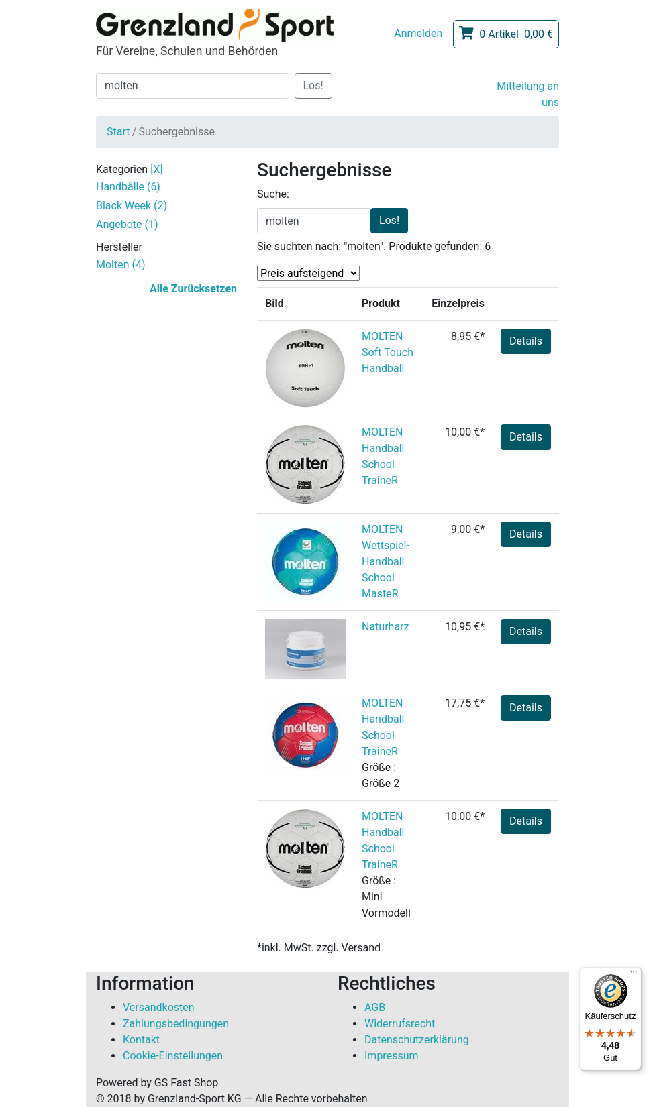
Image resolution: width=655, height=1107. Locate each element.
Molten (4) (121, 264)
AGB (374, 1007)
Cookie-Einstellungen (173, 1055)
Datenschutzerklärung (416, 1039)
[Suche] (192, 86)
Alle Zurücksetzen (193, 288)
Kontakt (141, 1039)
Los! (313, 85)
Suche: (273, 194)
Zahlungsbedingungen (176, 1023)
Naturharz (385, 626)
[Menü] (633, 975)
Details (525, 341)
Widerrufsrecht (399, 1023)
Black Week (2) (131, 205)
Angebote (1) (127, 224)
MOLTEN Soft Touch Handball (387, 352)
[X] (156, 169)
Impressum (391, 1055)
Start (118, 131)
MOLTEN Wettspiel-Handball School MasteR (385, 561)
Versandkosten (159, 1007)
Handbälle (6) (128, 186)
